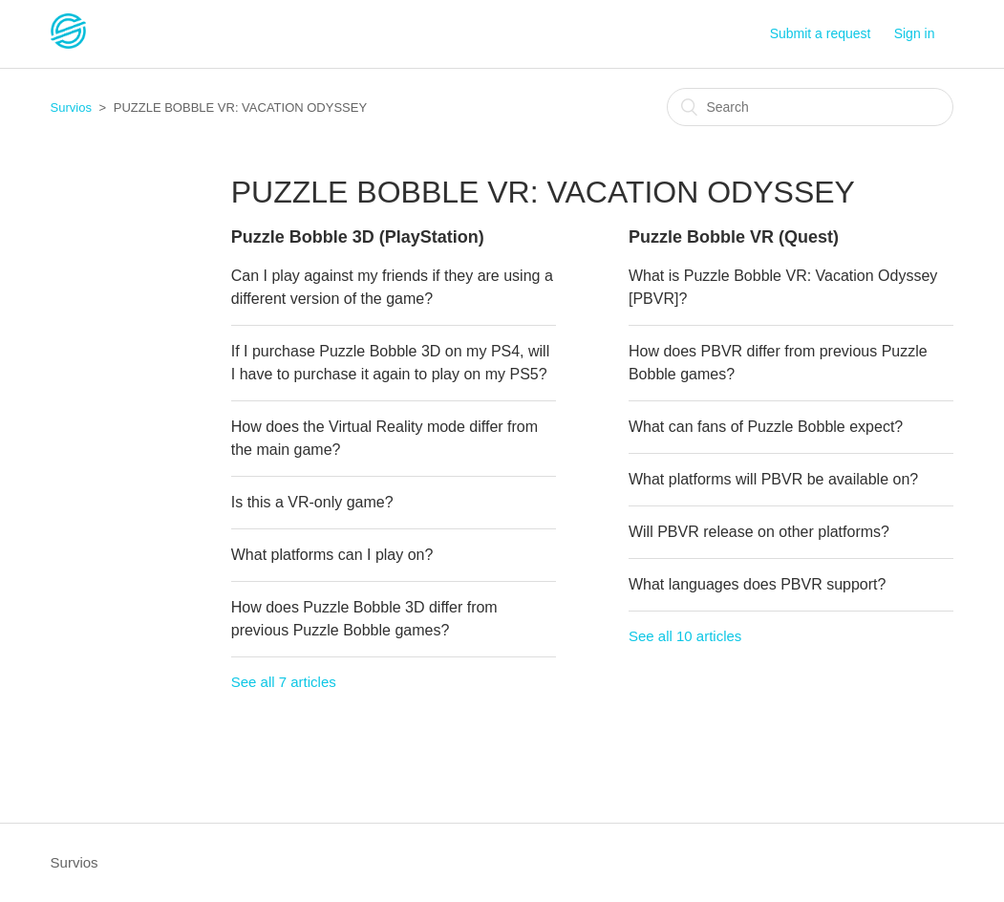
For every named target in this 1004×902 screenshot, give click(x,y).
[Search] (810, 107)
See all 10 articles (685, 636)
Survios (71, 107)
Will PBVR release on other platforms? (759, 532)
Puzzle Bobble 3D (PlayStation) (357, 237)
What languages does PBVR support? (758, 584)
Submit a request (820, 33)
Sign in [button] (914, 33)
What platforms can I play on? (332, 555)
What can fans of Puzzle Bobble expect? (766, 427)
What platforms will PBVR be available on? (773, 479)
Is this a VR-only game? (312, 502)
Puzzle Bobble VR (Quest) (734, 237)
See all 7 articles (283, 682)
